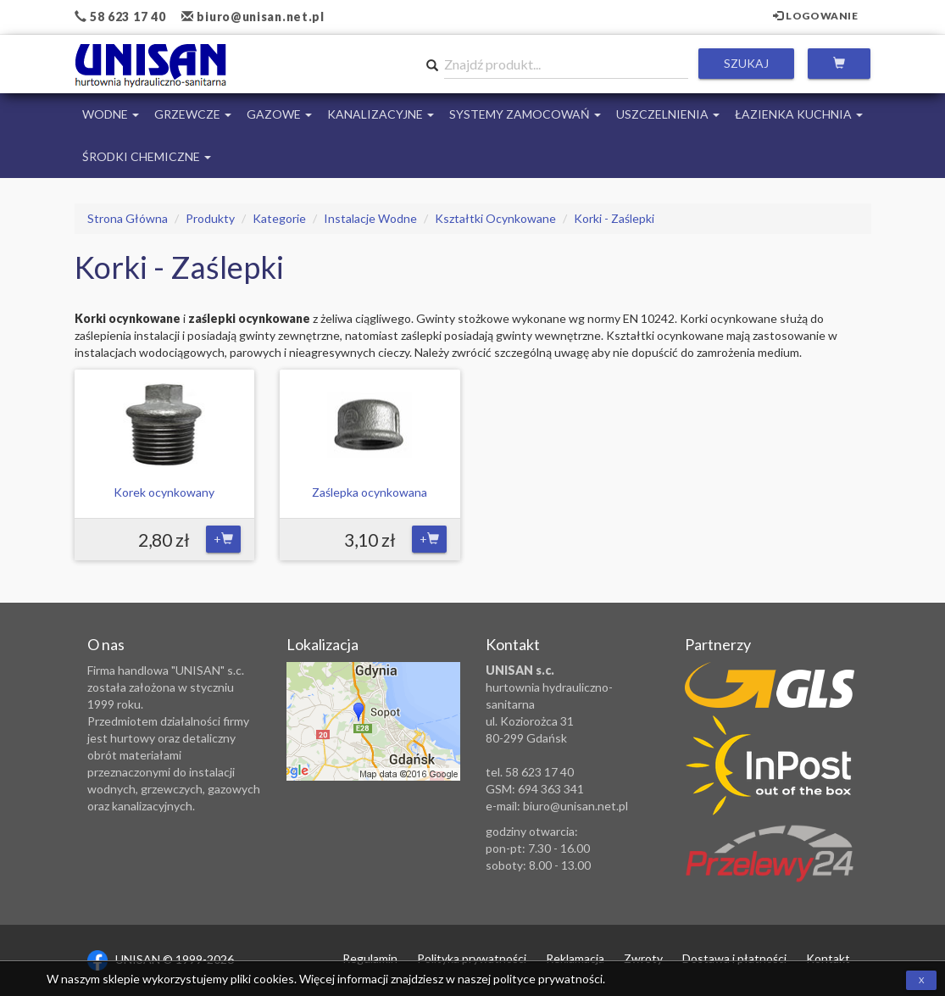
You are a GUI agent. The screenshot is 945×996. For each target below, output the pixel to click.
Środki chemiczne (146, 156)
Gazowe (279, 114)
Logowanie (816, 15)
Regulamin (369, 958)
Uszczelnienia (668, 114)
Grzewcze (192, 114)
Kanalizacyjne (380, 114)
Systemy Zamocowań (525, 114)
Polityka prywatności (471, 958)
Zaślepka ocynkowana (369, 492)
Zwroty (643, 958)
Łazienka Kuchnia (799, 114)
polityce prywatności (548, 978)
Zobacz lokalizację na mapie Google (373, 721)
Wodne (110, 114)
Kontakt (828, 958)
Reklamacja (575, 958)
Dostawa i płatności (734, 958)
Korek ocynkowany (164, 492)
